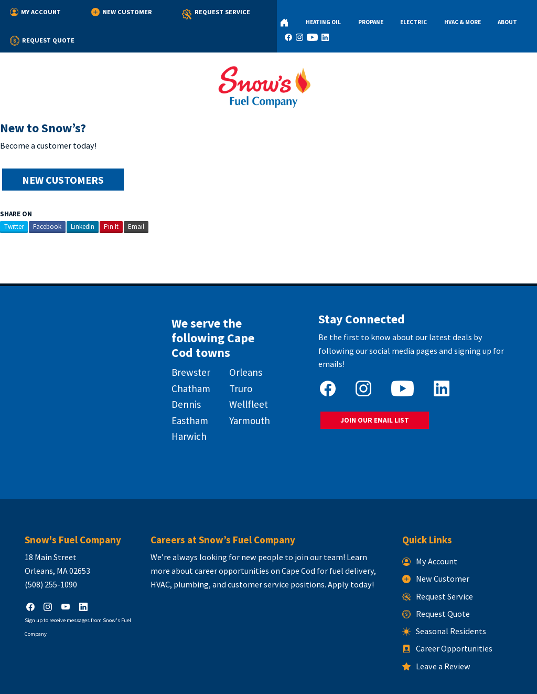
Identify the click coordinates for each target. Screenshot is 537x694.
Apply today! (326, 549)
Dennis (184, 375)
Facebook (47, 201)
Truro (240, 359)
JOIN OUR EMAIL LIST (374, 393)
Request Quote (233, 11)
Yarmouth (249, 391)
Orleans (245, 343)
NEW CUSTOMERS (62, 155)
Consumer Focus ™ (390, 680)
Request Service (163, 14)
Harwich (187, 407)
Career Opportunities (449, 613)
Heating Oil (305, 13)
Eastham (188, 391)
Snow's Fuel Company (202, 680)
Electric (377, 13)
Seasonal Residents (446, 596)
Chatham (189, 359)
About (454, 13)
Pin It (111, 201)
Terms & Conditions (311, 680)
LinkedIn (82, 201)
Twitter (14, 201)
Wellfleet (248, 375)
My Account (36, 11)
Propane (343, 13)
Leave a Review (438, 631)
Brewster (189, 343)
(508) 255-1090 (48, 549)
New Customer (96, 11)
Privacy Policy (258, 680)
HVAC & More (418, 13)
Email (136, 201)
